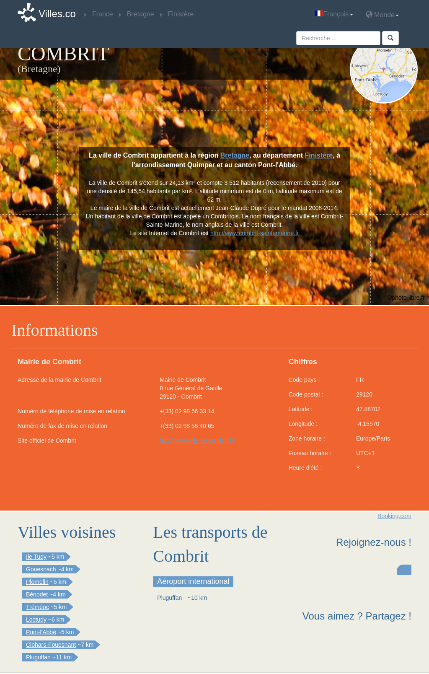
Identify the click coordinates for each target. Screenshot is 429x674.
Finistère (319, 155)
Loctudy (36, 619)
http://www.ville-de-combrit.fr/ (197, 440)
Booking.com (394, 516)
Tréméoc (37, 607)
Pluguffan (38, 657)
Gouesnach (41, 569)
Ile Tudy (36, 556)
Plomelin (37, 581)
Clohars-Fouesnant (51, 644)
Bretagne (234, 155)
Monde (382, 14)
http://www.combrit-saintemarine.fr (254, 233)
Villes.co (57, 13)
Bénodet (37, 594)
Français (334, 14)
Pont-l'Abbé (41, 632)
